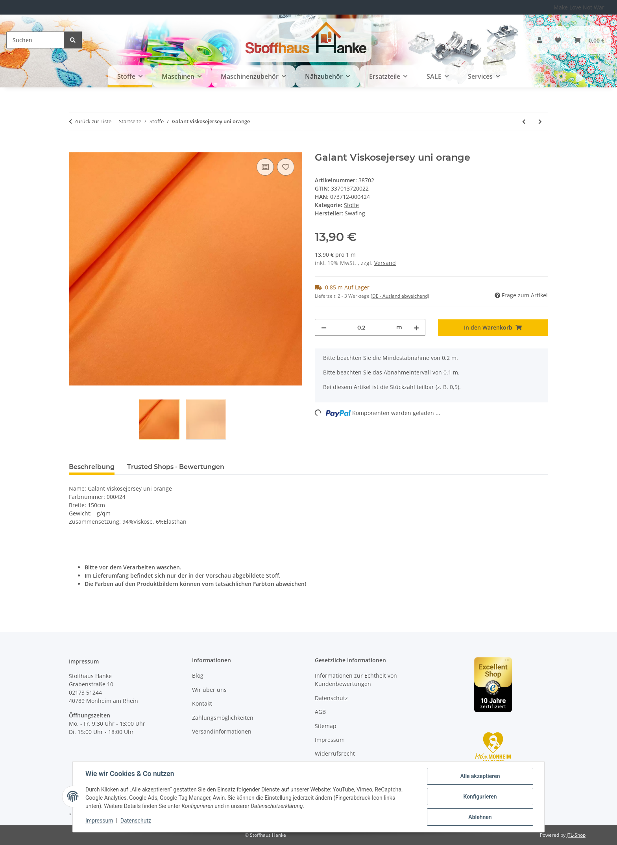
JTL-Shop (576, 835)
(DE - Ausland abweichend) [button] (400, 296)
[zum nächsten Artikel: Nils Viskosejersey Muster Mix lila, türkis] (540, 121)
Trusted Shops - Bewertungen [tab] (175, 467)
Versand (385, 263)
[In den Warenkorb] (75, 147)
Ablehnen (479, 817)
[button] (539, 40)
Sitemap (325, 726)
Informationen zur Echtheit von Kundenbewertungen (356, 679)
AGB (320, 711)
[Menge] (361, 327)
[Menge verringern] (324, 327)
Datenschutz (135, 820)
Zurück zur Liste (92, 121)
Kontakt (202, 703)
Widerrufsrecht (335, 753)
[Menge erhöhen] (416, 327)
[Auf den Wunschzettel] (285, 167)
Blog (197, 675)
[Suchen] (35, 40)
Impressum (99, 820)
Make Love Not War (579, 7)
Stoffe (351, 205)
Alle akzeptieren (480, 776)
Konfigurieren (480, 796)
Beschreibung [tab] (92, 467)
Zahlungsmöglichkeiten (222, 717)
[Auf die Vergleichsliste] (265, 167)
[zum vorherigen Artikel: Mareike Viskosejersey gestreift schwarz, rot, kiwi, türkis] (524, 121)
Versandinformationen (221, 731)
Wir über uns (209, 689)
